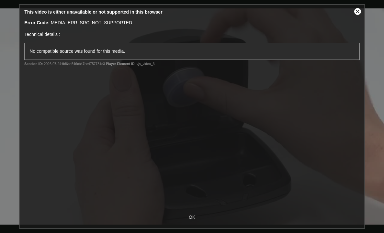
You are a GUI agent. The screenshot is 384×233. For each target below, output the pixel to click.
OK (192, 217)
